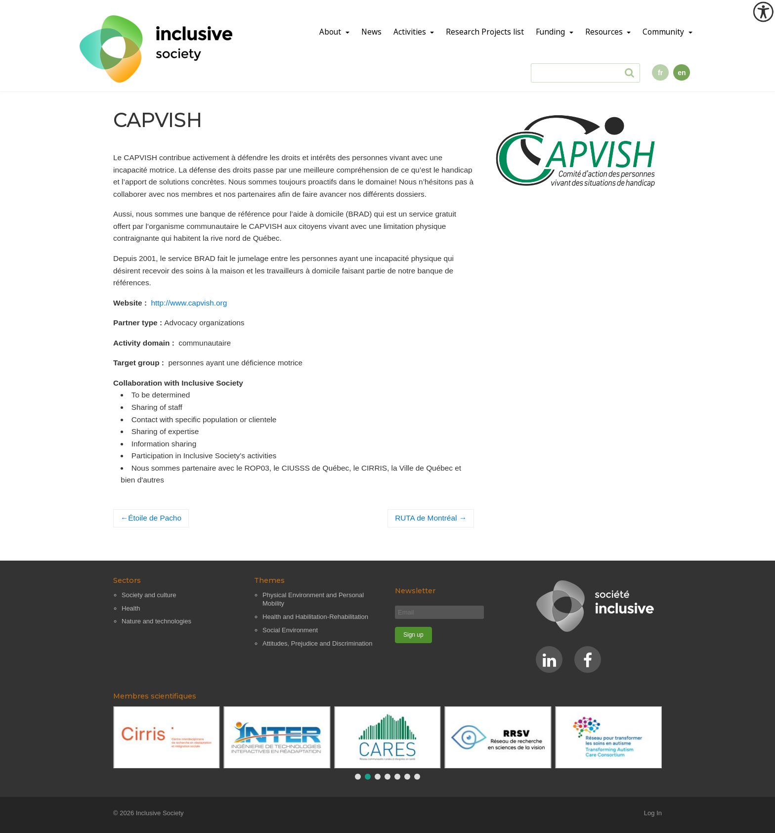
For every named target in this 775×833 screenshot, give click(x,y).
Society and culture (149, 595)
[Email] (439, 612)
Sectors (127, 580)
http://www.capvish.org (189, 303)
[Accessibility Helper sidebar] (763, 12)
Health (131, 608)
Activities (410, 32)
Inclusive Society (160, 813)
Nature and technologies (156, 621)
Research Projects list (485, 32)
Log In (653, 813)
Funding (551, 32)
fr (660, 73)
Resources (605, 32)
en (682, 73)
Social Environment (290, 630)
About (331, 32)
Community (664, 32)
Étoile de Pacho (154, 518)
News (371, 32)
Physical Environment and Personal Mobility (313, 599)
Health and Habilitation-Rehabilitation (315, 616)
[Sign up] (413, 635)
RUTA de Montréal (426, 518)
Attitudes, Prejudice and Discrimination (317, 643)
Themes (269, 580)
